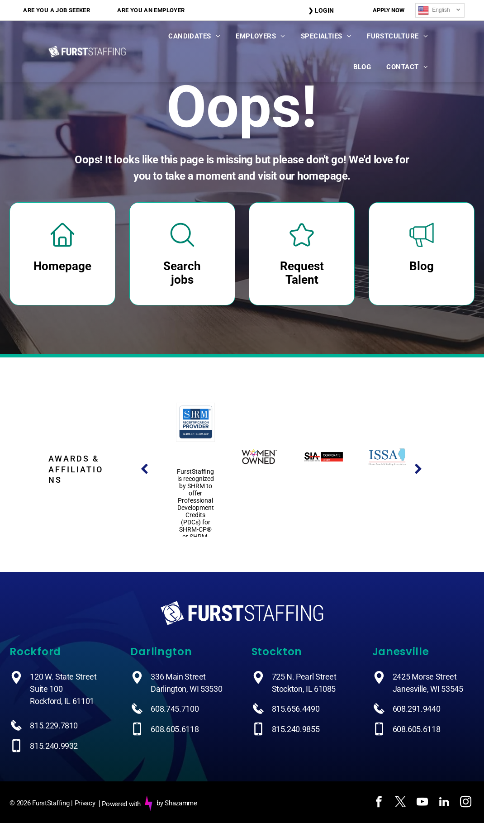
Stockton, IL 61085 (304, 689)
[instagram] (465, 803)
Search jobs (182, 272)
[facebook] (378, 803)
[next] (418, 469)
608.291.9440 (417, 709)
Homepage (62, 266)
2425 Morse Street (425, 676)
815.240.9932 (54, 746)
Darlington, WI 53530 (186, 689)
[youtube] (422, 803)
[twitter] (400, 803)
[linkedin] (443, 803)
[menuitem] (56, 10)
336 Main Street (178, 676)
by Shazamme (177, 803)
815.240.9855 (296, 729)
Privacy (85, 803)
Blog (421, 266)
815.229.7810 (54, 725)
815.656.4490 (296, 709)
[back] (144, 469)
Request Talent (302, 272)
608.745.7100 (175, 709)
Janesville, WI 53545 (428, 689)
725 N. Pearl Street (304, 676)
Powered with (121, 804)
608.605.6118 (175, 729)
